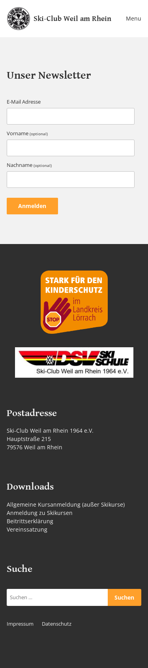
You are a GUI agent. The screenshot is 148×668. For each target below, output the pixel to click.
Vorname (27, 133)
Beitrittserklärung (30, 521)
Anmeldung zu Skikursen (40, 513)
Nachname (29, 165)
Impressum (20, 624)
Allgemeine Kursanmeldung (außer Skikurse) (66, 504)
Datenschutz (56, 624)
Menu (133, 18)
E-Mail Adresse (24, 101)
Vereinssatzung (27, 529)
